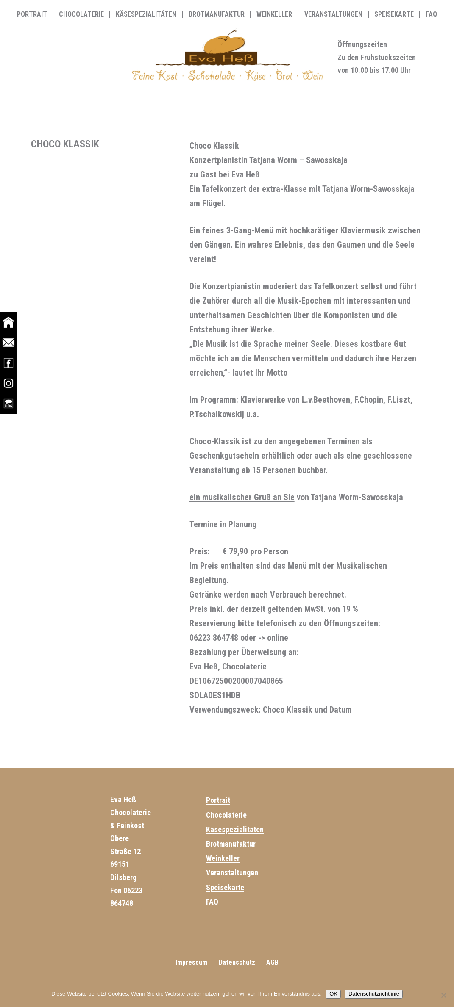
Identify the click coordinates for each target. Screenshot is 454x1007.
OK (333, 993)
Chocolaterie (81, 14)
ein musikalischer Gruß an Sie (242, 497)
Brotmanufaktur (217, 14)
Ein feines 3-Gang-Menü (231, 230)
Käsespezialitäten (146, 14)
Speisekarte (394, 14)
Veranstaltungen (333, 14)
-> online (273, 638)
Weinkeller (274, 14)
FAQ (431, 14)
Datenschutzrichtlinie (373, 993)
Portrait (32, 14)
